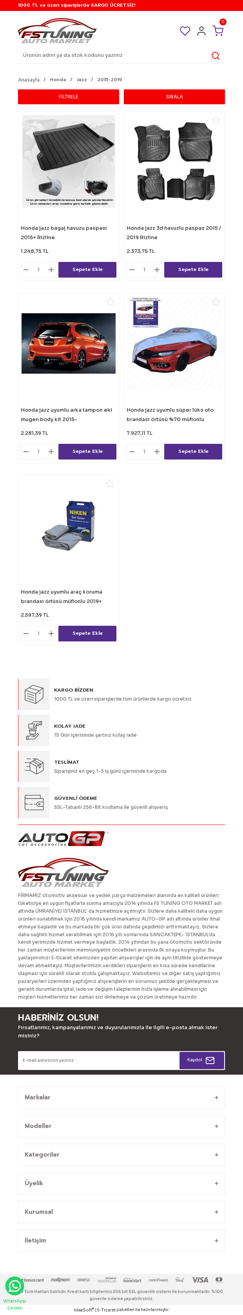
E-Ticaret (106, 1310)
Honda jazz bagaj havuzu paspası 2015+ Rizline (64, 233)
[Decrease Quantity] (26, 269)
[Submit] (202, 1060)
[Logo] (57, 30)
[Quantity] (38, 269)
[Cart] (218, 30)
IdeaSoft (84, 1310)
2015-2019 (109, 79)
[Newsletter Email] (121, 1060)
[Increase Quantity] (51, 269)
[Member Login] (201, 30)
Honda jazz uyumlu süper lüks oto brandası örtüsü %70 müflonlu (170, 415)
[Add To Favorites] (110, 120)
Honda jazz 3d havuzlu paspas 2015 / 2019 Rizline (174, 233)
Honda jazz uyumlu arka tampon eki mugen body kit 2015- (66, 415)
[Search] (121, 56)
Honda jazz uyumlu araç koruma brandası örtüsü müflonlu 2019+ (61, 597)
